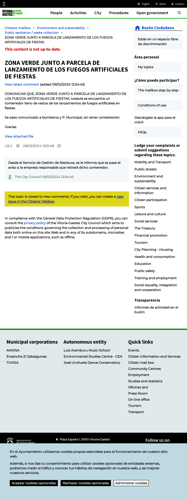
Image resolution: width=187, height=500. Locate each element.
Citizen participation (150, 200)
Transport (136, 412)
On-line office (138, 399)
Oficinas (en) (138, 387)
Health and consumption (154, 257)
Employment (138, 375)
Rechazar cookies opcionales (86, 483)
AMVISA (12, 350)
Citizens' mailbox (18, 28)
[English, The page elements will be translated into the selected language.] (143, 4)
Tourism (141, 242)
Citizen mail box (141, 362)
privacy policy (35, 223)
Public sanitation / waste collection (32, 32)
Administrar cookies (131, 483)
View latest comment (22, 84)
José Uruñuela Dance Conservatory (92, 362)
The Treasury (144, 228)
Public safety (144, 271)
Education (142, 264)
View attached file (19, 136)
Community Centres (144, 369)
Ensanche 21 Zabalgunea (26, 356)
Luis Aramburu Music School (87, 350)
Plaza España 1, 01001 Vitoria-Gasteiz (85, 439)
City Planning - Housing (153, 249)
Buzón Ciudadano (158, 28)
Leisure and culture (150, 214)
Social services (145, 221)
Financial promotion (150, 235)
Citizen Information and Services (154, 356)
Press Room (138, 393)
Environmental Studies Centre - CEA (93, 356)
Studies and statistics (145, 381)
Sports (139, 207)
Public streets (145, 169)
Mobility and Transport (152, 162)
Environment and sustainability (61, 28)
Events (133, 350)
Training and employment (155, 278)
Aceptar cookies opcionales (34, 483)
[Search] (179, 12)
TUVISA (12, 362)
